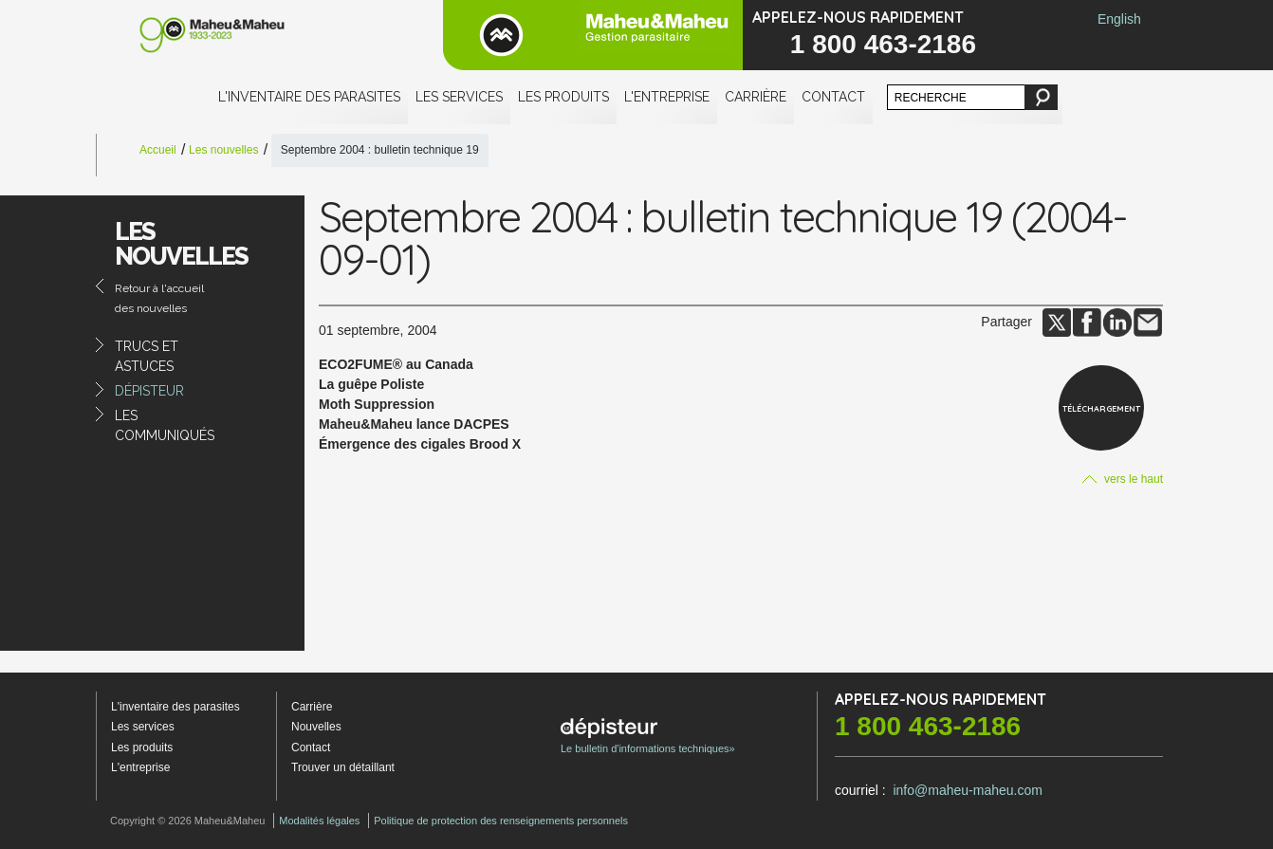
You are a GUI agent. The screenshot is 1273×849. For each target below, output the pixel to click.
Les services (459, 96)
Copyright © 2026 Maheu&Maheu (187, 820)
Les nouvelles (223, 150)
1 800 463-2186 (883, 44)
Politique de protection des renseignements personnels (501, 820)
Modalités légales (319, 820)
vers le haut (1122, 479)
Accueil (157, 150)
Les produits (563, 96)
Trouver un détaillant (343, 767)
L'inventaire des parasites (309, 96)
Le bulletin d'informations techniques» (648, 736)
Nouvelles (316, 726)
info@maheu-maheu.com (967, 790)
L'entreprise (667, 96)
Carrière (755, 96)
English (1119, 19)
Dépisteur (149, 390)
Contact (833, 96)
